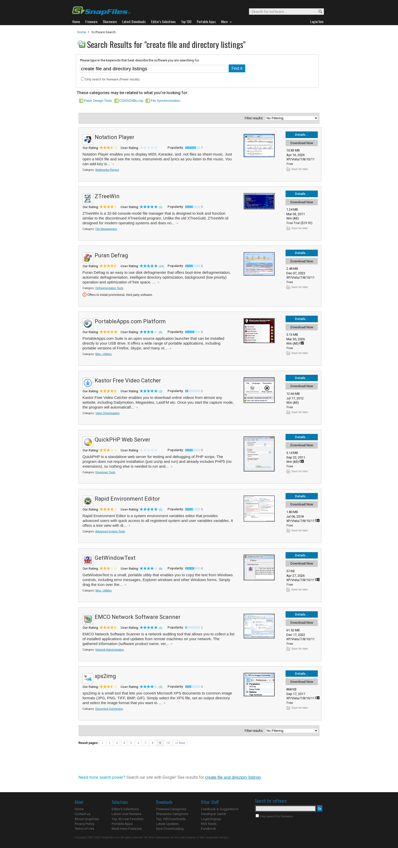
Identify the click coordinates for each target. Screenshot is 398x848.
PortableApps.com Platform (130, 321)
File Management (106, 228)
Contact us (82, 814)
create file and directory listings (233, 777)
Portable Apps (122, 824)
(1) (160, 207)
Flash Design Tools (98, 101)
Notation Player (114, 137)
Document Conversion (109, 708)
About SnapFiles (87, 819)
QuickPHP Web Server (122, 439)
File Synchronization (165, 101)
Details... (301, 135)
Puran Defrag (111, 255)
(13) (161, 266)
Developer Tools (105, 472)
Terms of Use (84, 828)
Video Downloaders (107, 413)
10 (168, 743)
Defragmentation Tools (109, 288)
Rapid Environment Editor (127, 499)
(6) (160, 568)
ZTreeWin (107, 196)
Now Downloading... (171, 828)
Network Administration (109, 649)
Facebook (208, 828)
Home (81, 32)
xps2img (105, 676)
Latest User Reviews (126, 814)
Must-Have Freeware (127, 828)
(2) (160, 391)
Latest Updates (167, 824)
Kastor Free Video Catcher (128, 380)
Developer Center (213, 814)
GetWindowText (115, 558)
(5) (160, 332)
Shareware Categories (172, 814)
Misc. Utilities (103, 353)
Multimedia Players (107, 169)
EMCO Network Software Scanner (137, 617)
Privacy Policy (84, 824)
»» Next (180, 743)
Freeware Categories (171, 809)
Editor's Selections (125, 809)
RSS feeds (209, 824)
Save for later (299, 169)
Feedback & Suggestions (219, 809)
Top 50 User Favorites (127, 819)
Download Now (301, 143)
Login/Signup (211, 819)
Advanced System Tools (110, 531)
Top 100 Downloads (171, 819)
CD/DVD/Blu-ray (131, 101)
